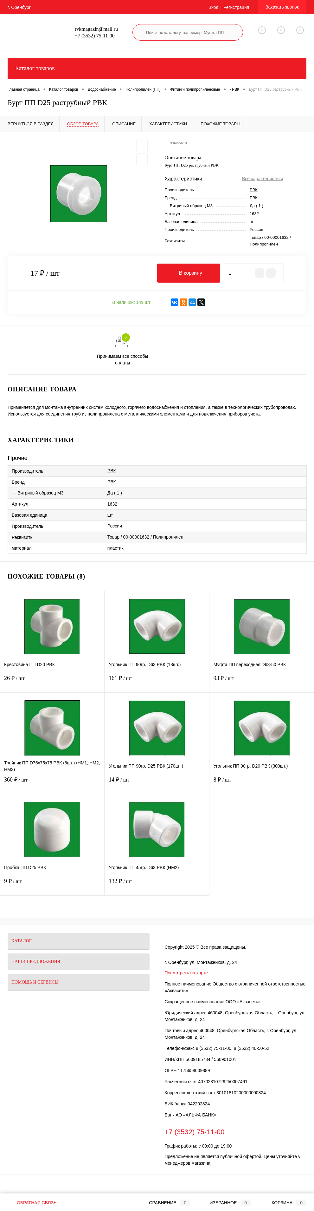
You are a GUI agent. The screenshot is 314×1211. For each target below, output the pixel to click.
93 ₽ (262, 682)
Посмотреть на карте (186, 972)
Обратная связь (32, 1202)
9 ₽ (52, 885)
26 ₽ (52, 682)
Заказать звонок (282, 7)
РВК (254, 189)
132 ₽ (157, 885)
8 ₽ (262, 783)
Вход (213, 7)
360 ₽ (52, 783)
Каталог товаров (157, 68)
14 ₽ (157, 783)
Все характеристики (262, 178)
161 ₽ (157, 682)
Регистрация (236, 7)
